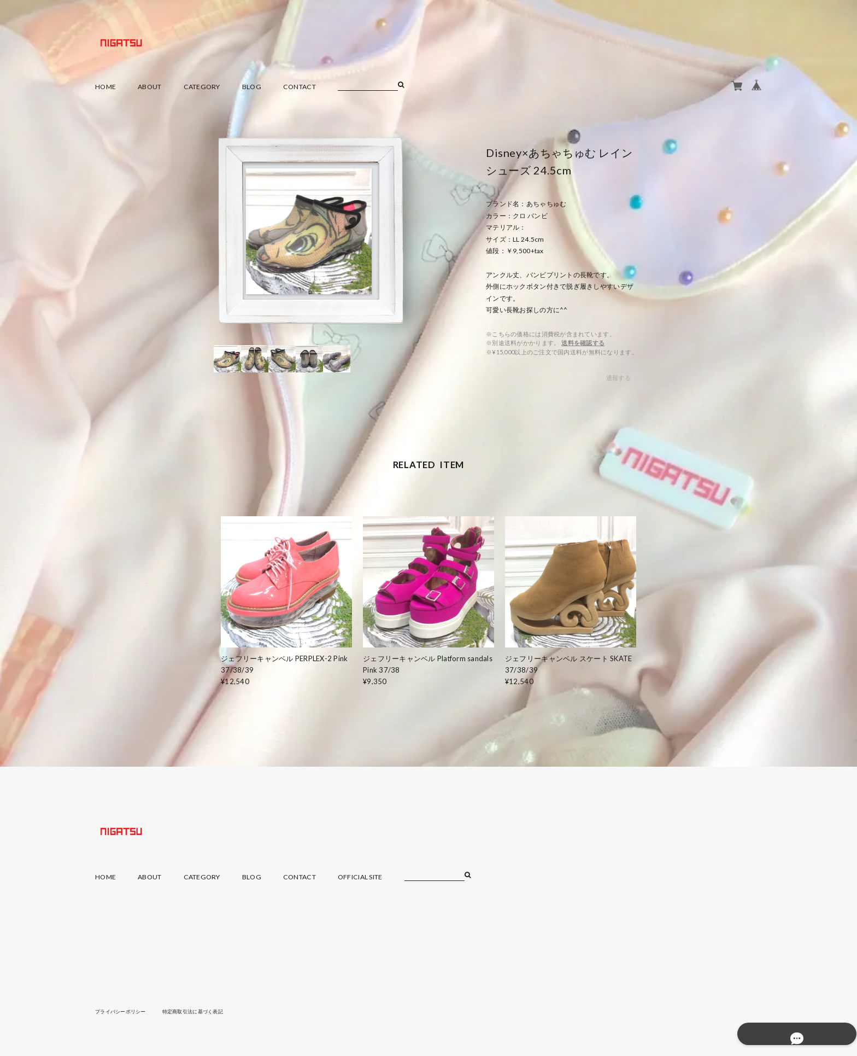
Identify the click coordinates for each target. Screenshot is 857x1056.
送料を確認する (582, 342)
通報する (618, 377)
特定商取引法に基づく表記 (201, 1011)
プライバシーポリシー (123, 1011)
